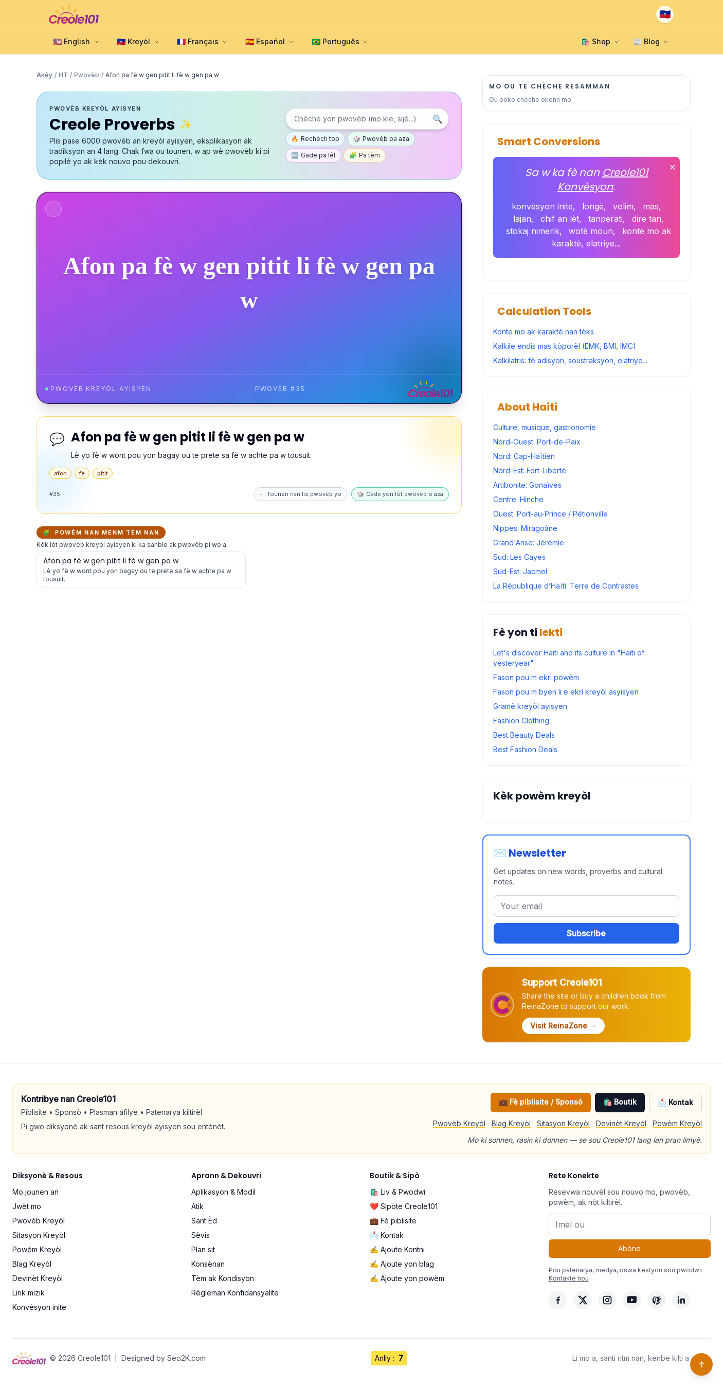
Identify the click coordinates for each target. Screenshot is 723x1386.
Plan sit (203, 1249)
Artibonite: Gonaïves (527, 485)
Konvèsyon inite (39, 1307)
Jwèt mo (26, 1206)
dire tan (646, 219)
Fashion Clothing (521, 720)
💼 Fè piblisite (393, 1220)
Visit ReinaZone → (563, 1025)
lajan (522, 219)
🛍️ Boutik (620, 1101)
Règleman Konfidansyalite (235, 1292)
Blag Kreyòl (511, 1123)
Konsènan (208, 1263)
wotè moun (591, 231)
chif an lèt (559, 219)
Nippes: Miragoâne (525, 528)
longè (593, 206)
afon (60, 473)
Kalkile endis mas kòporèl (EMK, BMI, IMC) (564, 346)
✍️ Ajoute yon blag (402, 1263)
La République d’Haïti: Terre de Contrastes (566, 585)
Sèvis (200, 1235)
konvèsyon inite (542, 206)
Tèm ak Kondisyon (222, 1278)
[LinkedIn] (681, 1300)
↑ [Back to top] (701, 1364)
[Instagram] (607, 1300)
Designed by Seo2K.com (163, 1358)
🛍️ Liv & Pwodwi (397, 1191)
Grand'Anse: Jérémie (528, 542)
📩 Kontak (675, 1102)
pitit (102, 473)
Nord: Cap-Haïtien (524, 456)
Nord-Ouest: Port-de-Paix (537, 441)
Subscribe (586, 933)
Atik (197, 1206)
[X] (582, 1300)
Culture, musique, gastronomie (544, 427)
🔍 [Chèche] (437, 119)
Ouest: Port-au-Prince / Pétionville (550, 513)
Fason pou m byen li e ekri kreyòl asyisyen (566, 691)
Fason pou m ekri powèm (536, 677)
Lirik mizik (28, 1292)
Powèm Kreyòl (677, 1123)
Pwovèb (86, 75)
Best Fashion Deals (525, 749)
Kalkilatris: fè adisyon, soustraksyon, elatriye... (570, 360)
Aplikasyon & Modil (223, 1191)
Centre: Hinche (518, 499)
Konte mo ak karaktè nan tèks (543, 331)
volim (623, 206)
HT (63, 75)
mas (651, 206)
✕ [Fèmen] (672, 167)
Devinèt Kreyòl (621, 1123)
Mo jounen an (35, 1191)
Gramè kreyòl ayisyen (530, 706)
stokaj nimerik (532, 231)
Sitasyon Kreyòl (563, 1123)
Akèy (44, 75)
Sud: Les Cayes (519, 557)
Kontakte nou (569, 1278)
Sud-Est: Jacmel (520, 571)
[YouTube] (632, 1300)
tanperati (605, 219)
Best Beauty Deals (524, 735)
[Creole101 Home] (74, 14)
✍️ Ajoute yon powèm (407, 1278)
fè (82, 473)
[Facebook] (558, 1300)
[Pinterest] (656, 1300)
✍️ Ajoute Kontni (397, 1249)
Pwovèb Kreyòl (459, 1123)
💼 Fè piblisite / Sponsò (541, 1101)
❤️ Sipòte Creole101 (404, 1206)
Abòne (629, 1248)
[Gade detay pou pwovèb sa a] (141, 570)
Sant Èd (204, 1220)
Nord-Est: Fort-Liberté (529, 470)
